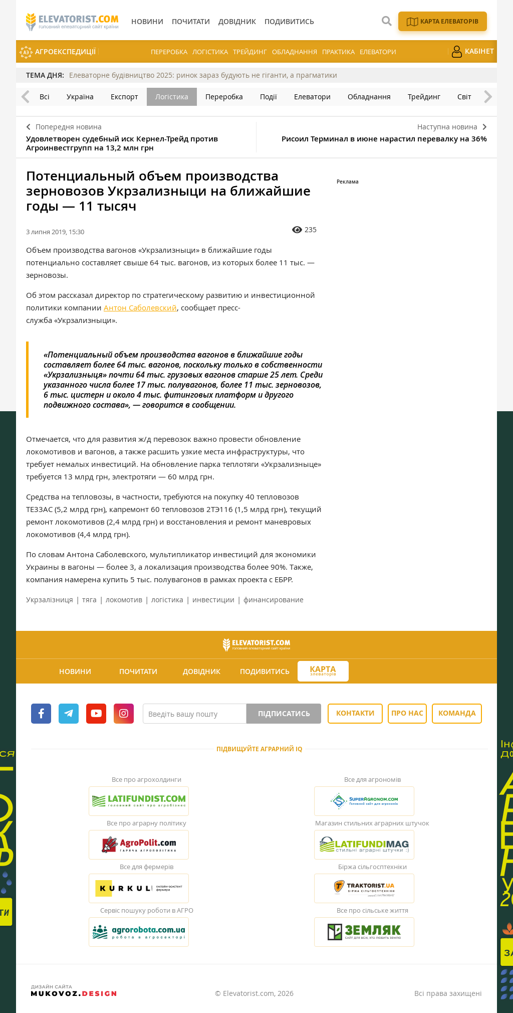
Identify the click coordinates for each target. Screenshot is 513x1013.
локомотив (124, 599)
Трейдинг (250, 51)
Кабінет (472, 52)
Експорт (124, 96)
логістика (167, 599)
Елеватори (378, 51)
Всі (45, 96)
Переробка (169, 51)
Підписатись (284, 713)
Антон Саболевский (140, 307)
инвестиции (213, 599)
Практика (338, 51)
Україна (80, 96)
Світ (464, 96)
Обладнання (294, 51)
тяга (89, 599)
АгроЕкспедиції (57, 52)
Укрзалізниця (49, 599)
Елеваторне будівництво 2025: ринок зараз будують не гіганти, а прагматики (203, 75)
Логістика (210, 51)
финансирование (273, 599)
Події (268, 96)
